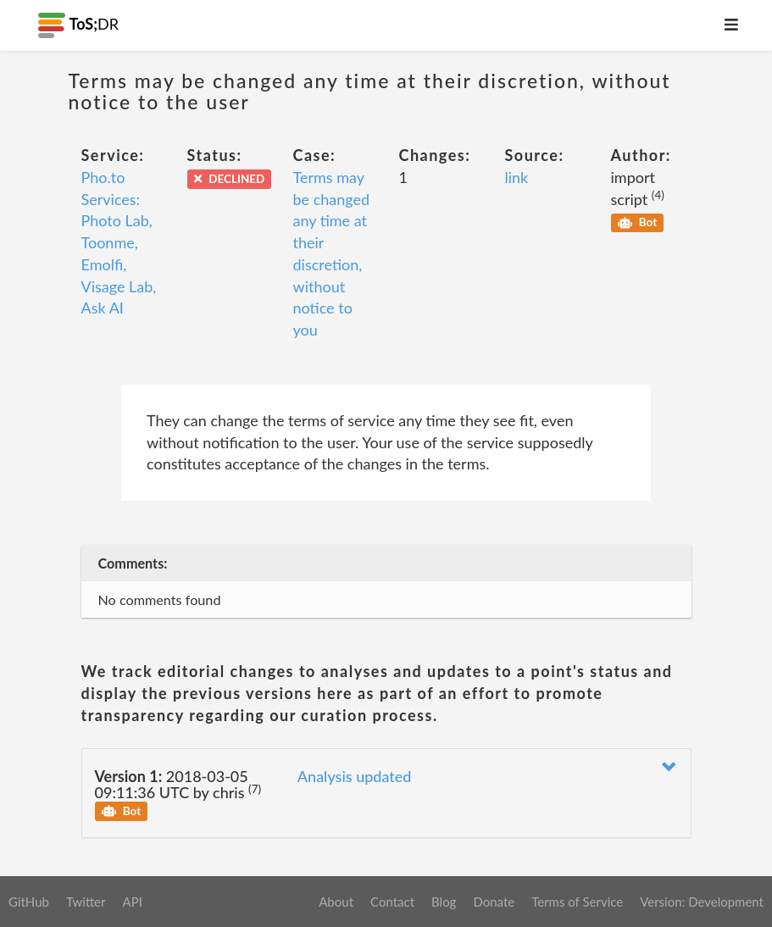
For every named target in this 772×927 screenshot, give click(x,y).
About (336, 901)
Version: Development (702, 901)
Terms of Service (577, 901)
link (517, 177)
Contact (392, 901)
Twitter (86, 901)
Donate (493, 901)
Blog (443, 901)
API (132, 901)
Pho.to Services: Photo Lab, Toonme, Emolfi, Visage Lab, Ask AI (119, 242)
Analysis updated (354, 776)
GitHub (28, 901)
